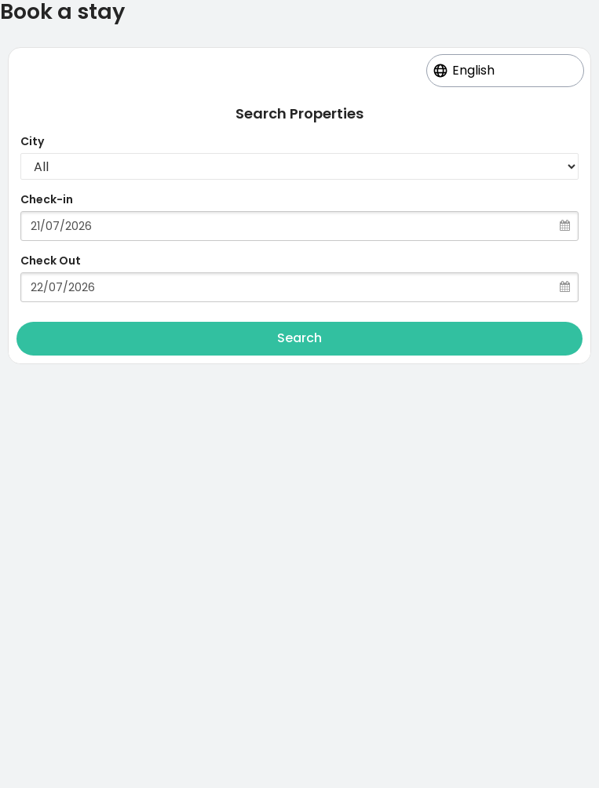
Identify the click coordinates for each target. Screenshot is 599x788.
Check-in (46, 199)
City (32, 141)
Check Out (50, 260)
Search (299, 338)
